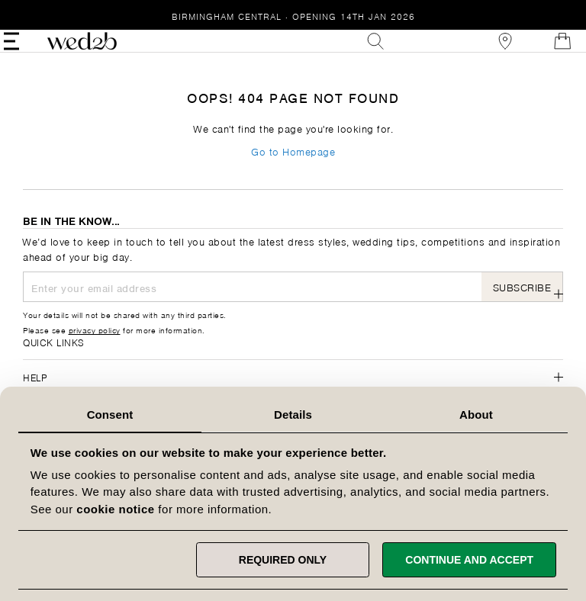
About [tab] (476, 414)
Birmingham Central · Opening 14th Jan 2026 (293, 15)
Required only (283, 560)
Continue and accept (469, 560)
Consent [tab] (110, 414)
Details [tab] (293, 414)
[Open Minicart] (543, 52)
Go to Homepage (293, 172)
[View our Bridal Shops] (486, 52)
